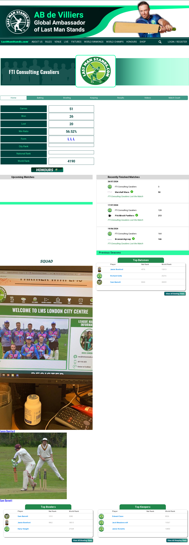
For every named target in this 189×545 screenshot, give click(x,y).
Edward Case (117, 516)
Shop (143, 42)
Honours (131, 42)
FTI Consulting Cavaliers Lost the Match (125, 196)
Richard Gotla (116, 276)
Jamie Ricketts (118, 529)
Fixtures (76, 42)
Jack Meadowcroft (120, 523)
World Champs (115, 42)
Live (66, 42)
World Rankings (93, 42)
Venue (57, 42)
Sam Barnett (6, 500)
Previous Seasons (110, 252)
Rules (48, 42)
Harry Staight (23, 529)
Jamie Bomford (7, 431)
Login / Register (177, 42)
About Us (37, 42)
